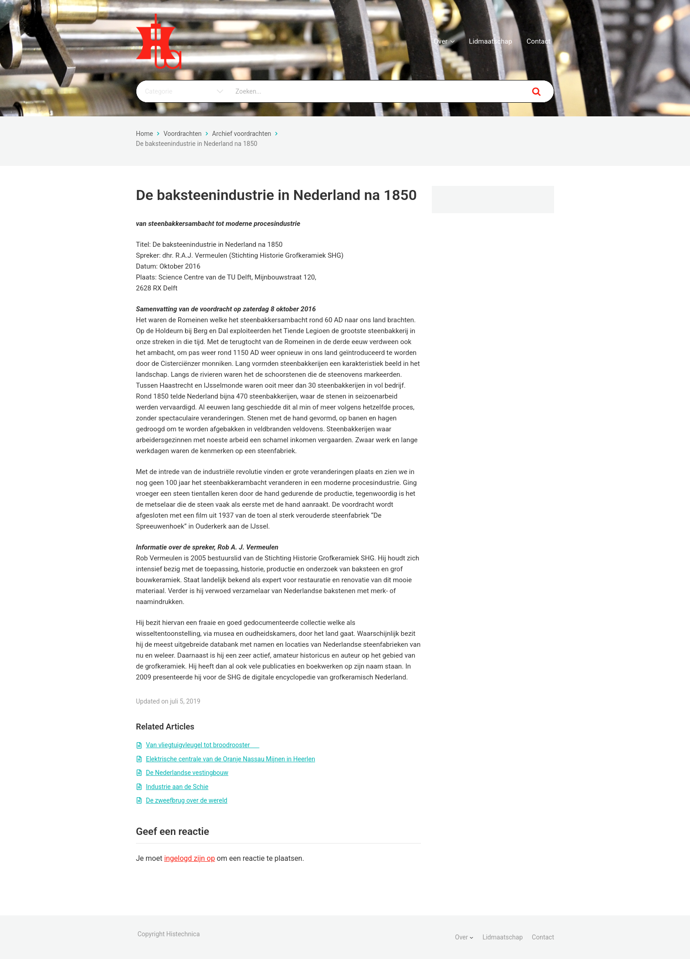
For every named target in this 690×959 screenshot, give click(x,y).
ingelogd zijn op (189, 858)
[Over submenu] (471, 937)
